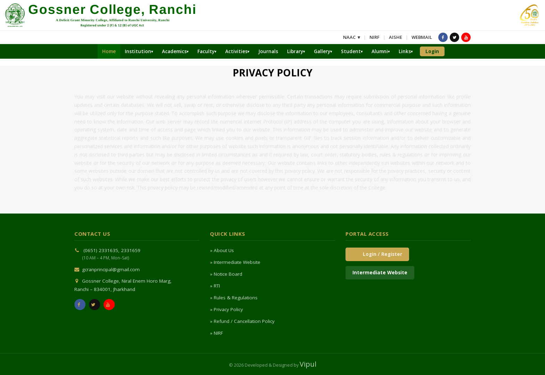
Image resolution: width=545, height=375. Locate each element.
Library (295, 51)
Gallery (322, 51)
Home (109, 51)
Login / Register (377, 254)
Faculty (205, 51)
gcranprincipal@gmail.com (111, 269)
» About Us (222, 250)
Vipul (308, 364)
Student (351, 51)
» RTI (215, 286)
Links (405, 51)
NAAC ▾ (351, 37)
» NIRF (216, 333)
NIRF (374, 37)
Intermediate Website (379, 272)
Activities (236, 51)
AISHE (395, 37)
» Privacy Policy (226, 309)
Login (432, 51)
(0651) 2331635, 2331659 (111, 250)
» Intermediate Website (235, 262)
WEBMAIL (422, 37)
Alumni (380, 51)
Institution (138, 51)
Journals (268, 51)
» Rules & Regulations (234, 297)
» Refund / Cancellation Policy (242, 321)
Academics (174, 51)
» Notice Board (226, 274)
